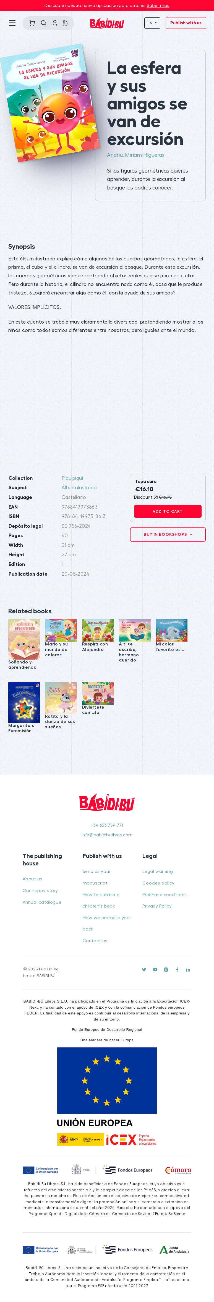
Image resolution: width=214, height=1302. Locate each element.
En (151, 23)
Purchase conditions (164, 895)
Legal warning (157, 871)
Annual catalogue (42, 902)
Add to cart (168, 511)
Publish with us (186, 23)
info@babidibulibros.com (107, 835)
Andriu (115, 155)
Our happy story (40, 890)
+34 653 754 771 (107, 825)
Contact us (95, 941)
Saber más (158, 5)
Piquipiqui (72, 478)
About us (33, 879)
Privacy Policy (156, 906)
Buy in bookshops (166, 534)
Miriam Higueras (145, 155)
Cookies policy (158, 883)
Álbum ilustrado (79, 487)
